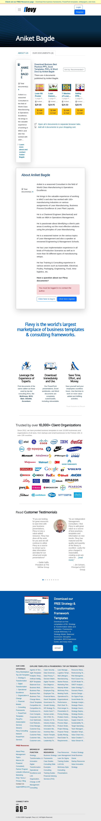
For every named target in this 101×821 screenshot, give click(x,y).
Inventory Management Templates (50, 732)
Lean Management (64, 755)
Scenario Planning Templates (78, 690)
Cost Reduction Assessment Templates (36, 723)
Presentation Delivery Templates (64, 711)
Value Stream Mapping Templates (78, 741)
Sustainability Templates (78, 723)
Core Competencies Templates (36, 714)
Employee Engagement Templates (50, 690)
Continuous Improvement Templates (36, 711)
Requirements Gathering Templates (64, 741)
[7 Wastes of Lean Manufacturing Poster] (66, 87)
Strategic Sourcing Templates (78, 708)
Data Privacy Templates (50, 676)
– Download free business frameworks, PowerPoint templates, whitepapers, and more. (50, 2)
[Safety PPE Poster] (80, 87)
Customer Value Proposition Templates (36, 738)
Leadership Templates (50, 741)
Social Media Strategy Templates (78, 699)
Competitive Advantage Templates (36, 705)
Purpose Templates (64, 732)
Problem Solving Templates (64, 717)
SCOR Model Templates (78, 682)
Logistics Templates (64, 673)
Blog (24, 781)
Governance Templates (50, 702)
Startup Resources (78, 761)
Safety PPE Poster (78, 96)
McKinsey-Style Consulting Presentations (63, 770)
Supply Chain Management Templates (78, 720)
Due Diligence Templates (50, 685)
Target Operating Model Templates (78, 726)
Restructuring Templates (78, 673)
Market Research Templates (64, 682)
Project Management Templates (64, 729)
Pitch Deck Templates (64, 705)
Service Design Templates (78, 693)
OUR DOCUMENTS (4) (43, 53)
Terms (22, 778)
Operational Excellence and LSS (35, 773)
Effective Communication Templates (50, 688)
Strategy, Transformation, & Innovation (36, 758)
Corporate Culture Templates (36, 717)
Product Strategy (77, 752)
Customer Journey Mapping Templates (36, 732)
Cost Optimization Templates (36, 720)
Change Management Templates (36, 699)
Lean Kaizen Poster (51, 96)
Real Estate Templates (64, 738)
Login (78, 7)
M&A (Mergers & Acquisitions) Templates (64, 676)
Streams (19, 728)
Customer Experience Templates (36, 729)
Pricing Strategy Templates (64, 714)
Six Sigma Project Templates (78, 696)
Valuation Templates (78, 732)
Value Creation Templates (78, 738)
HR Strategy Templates (50, 708)
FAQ (17, 778)
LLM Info (61, 764)
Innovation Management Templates (50, 729)
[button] (43, 579)
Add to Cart (39, 111)
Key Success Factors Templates (50, 738)
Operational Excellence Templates (64, 696)
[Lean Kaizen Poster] (53, 87)
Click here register (67, 299)
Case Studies (48, 761)
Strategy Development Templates (78, 714)
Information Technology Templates (50, 726)
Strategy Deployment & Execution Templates (78, 711)
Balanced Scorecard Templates (36, 685)
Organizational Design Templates (64, 699)
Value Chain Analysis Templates (78, 735)
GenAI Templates (50, 699)
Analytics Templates (36, 676)
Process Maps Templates (64, 723)
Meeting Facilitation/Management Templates (64, 693)
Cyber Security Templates (50, 670)
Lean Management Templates (64, 670)
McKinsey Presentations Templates (64, 690)
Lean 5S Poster (39, 94)
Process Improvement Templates (64, 720)
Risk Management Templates (78, 676)
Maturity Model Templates (64, 688)
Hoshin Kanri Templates (50, 711)
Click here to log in (46, 299)
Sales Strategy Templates (78, 688)
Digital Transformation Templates (50, 682)
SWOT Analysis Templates (78, 685)
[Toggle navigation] (19, 9)
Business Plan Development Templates (36, 690)
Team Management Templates (78, 729)
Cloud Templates (36, 702)
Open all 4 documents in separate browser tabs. (59, 124)
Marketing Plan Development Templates (64, 685)
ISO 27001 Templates (50, 717)
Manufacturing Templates (64, 679)
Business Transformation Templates (36, 696)
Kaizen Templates (50, 735)
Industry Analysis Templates (50, 723)
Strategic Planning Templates (78, 705)
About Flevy (20, 751)
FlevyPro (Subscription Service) (20, 722)
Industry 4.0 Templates (50, 720)
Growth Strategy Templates (50, 705)
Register (80, 12)
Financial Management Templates (50, 696)
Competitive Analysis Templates (36, 708)
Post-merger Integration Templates (64, 708)
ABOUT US (23, 53)
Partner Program (22, 769)
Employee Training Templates (50, 693)
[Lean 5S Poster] (39, 87)
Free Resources (63, 752)
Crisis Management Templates (36, 726)
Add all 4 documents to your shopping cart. (57, 127)
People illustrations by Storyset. (75, 406)
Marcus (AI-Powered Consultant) (20, 763)
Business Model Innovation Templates (36, 688)
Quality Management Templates (64, 735)
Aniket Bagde (42, 101)
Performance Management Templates (64, 702)
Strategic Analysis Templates (78, 702)
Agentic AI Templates (36, 670)
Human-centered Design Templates (50, 714)
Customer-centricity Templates (36, 741)
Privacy (18, 781)
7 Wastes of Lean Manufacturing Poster (69, 97)
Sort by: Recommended (73, 70)
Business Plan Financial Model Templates (36, 693)
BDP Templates (35, 682)
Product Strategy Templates (64, 726)
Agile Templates (35, 673)
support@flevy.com (23, 787)
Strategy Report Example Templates (78, 717)
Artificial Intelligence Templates (36, 679)
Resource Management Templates (78, 670)
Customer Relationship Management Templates (36, 735)
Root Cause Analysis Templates (78, 679)
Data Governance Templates (50, 673)
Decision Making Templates (50, 679)
